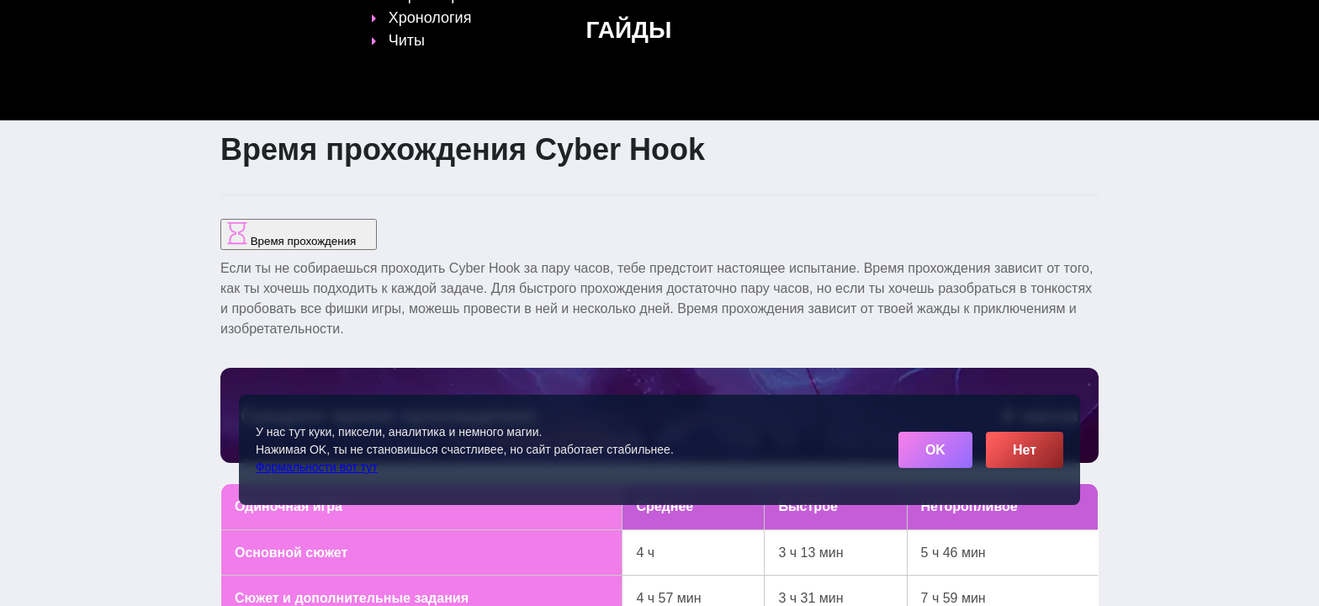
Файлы (806, 22)
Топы (518, 22)
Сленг (871, 22)
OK (935, 450)
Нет (1024, 450)
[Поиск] (1053, 21)
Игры (931, 22)
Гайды (579, 22)
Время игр (725, 22)
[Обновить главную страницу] (327, 22)
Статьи (646, 22)
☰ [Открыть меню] (1082, 22)
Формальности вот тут (317, 467)
